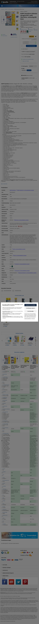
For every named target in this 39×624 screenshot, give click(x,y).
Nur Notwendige (31, 311)
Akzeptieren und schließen (30, 305)
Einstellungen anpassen (30, 308)
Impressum (33, 318)
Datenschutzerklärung (27, 318)
